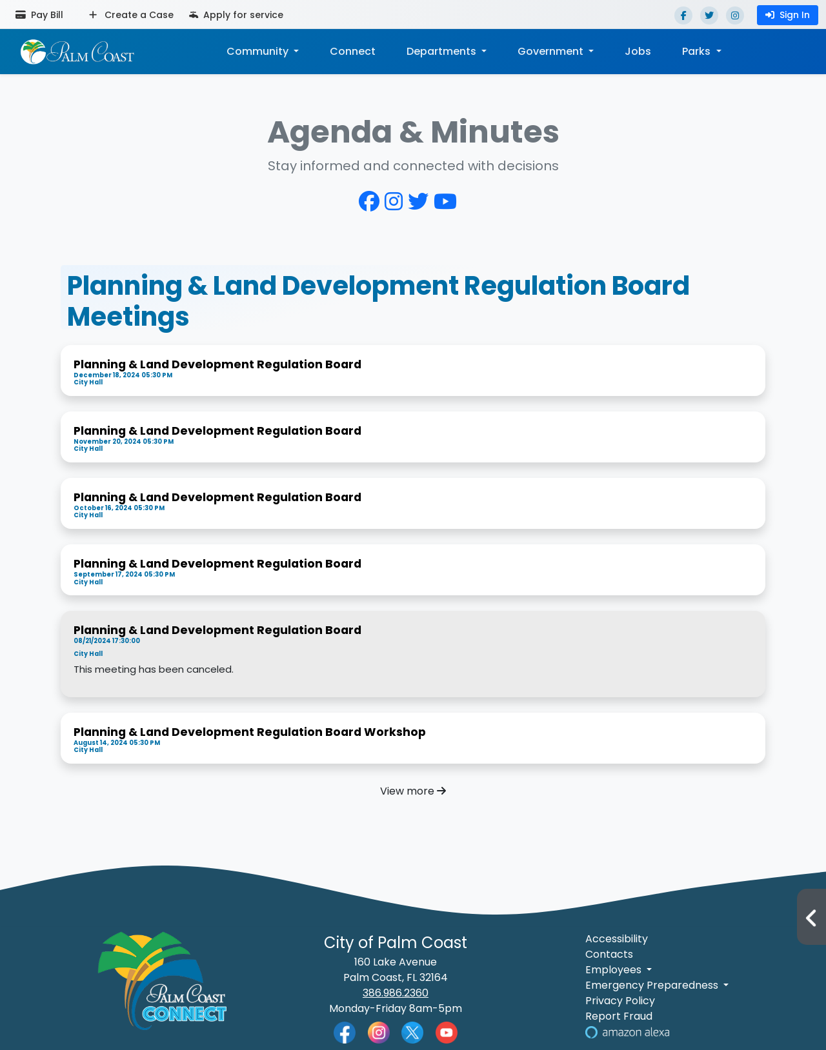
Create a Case (131, 14)
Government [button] (552, 51)
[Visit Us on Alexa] (627, 1031)
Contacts (609, 954)
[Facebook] (683, 15)
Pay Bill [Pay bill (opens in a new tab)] (39, 14)
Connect (353, 51)
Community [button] (259, 51)
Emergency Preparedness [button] (653, 985)
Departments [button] (443, 51)
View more (413, 791)
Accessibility (616, 938)
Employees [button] (614, 969)
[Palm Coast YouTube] (446, 1031)
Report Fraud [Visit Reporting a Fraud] (618, 1016)
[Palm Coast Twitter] (412, 1031)
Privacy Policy (620, 1000)
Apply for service (236, 14)
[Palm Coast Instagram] (379, 1031)
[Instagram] (735, 15)
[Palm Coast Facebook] (345, 1031)
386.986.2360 (395, 993)
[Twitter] (709, 15)
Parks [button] (697, 51)
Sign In (787, 14)
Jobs (638, 51)
